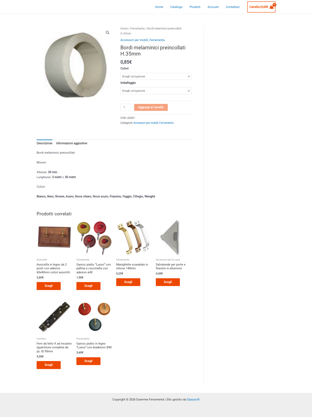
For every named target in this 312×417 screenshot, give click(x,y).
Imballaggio (128, 83)
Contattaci (233, 7)
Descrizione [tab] (44, 143)
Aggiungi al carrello (151, 107)
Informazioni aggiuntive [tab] (71, 143)
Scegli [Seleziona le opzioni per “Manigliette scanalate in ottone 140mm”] (128, 282)
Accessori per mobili (134, 40)
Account (214, 7)
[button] (107, 32)
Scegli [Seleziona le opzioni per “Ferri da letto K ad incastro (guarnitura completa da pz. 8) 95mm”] (49, 365)
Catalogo (181, 7)
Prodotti (198, 7)
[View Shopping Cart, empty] (261, 7)
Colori (124, 68)
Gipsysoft (193, 399)
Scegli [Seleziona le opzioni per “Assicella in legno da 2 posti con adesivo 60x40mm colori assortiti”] (49, 286)
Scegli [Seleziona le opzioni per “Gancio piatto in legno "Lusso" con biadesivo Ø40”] (88, 361)
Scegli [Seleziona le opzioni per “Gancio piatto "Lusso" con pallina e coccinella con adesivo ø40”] (88, 286)
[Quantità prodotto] (125, 107)
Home (164, 7)
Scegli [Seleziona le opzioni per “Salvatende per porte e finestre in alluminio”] (168, 282)
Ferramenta (137, 28)
